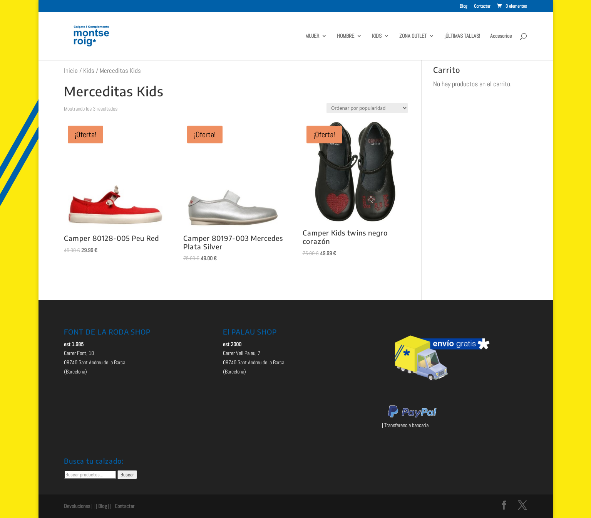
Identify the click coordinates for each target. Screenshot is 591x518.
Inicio (71, 71)
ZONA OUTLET (413, 36)
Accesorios (501, 36)
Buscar (127, 474)
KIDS (377, 36)
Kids (88, 71)
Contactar (482, 6)
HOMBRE (345, 36)
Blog (463, 6)
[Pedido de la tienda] (367, 108)
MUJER (312, 36)
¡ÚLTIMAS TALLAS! (462, 36)
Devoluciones (77, 506)
